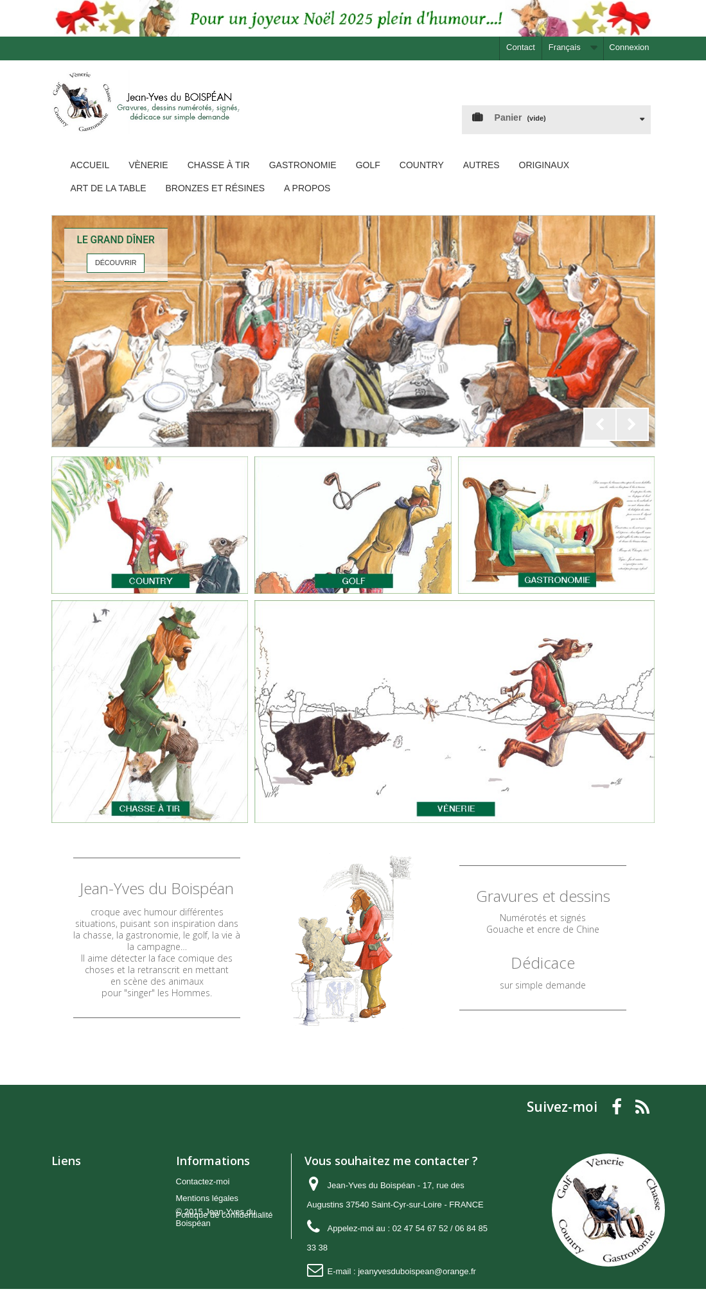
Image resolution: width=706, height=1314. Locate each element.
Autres (481, 165)
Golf (368, 165)
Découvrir (116, 262)
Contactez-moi (203, 1181)
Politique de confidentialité (224, 1215)
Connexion (629, 47)
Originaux (544, 165)
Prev (600, 424)
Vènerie (148, 165)
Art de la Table (108, 188)
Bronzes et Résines (215, 188)
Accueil (90, 165)
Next (632, 424)
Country (422, 165)
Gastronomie (303, 165)
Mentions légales (207, 1198)
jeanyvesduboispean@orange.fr (417, 1271)
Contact (520, 47)
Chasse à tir (219, 165)
